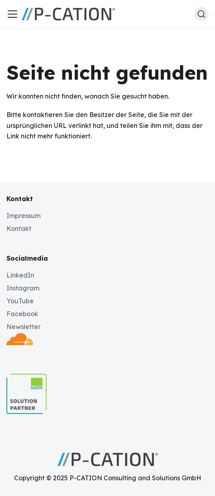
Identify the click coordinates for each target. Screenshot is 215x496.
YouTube (20, 301)
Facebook (22, 314)
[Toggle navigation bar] (12, 14)
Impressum (23, 216)
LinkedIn (20, 275)
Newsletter (23, 327)
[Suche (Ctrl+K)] (201, 14)
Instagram (22, 288)
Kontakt (18, 228)
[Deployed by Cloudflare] (19, 343)
